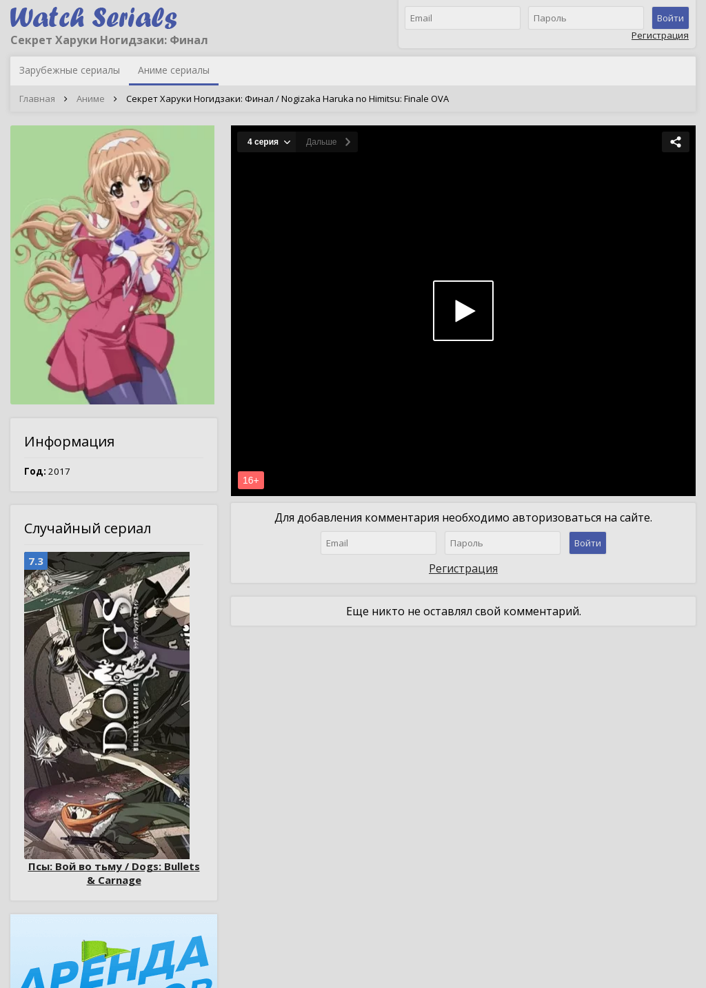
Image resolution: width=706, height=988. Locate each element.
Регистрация (660, 35)
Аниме (91, 98)
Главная (37, 98)
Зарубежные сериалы (69, 69)
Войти (670, 18)
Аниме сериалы (174, 69)
